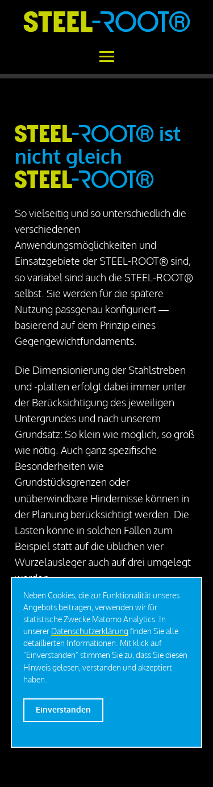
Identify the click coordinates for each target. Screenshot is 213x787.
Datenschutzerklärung (89, 631)
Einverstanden (63, 709)
